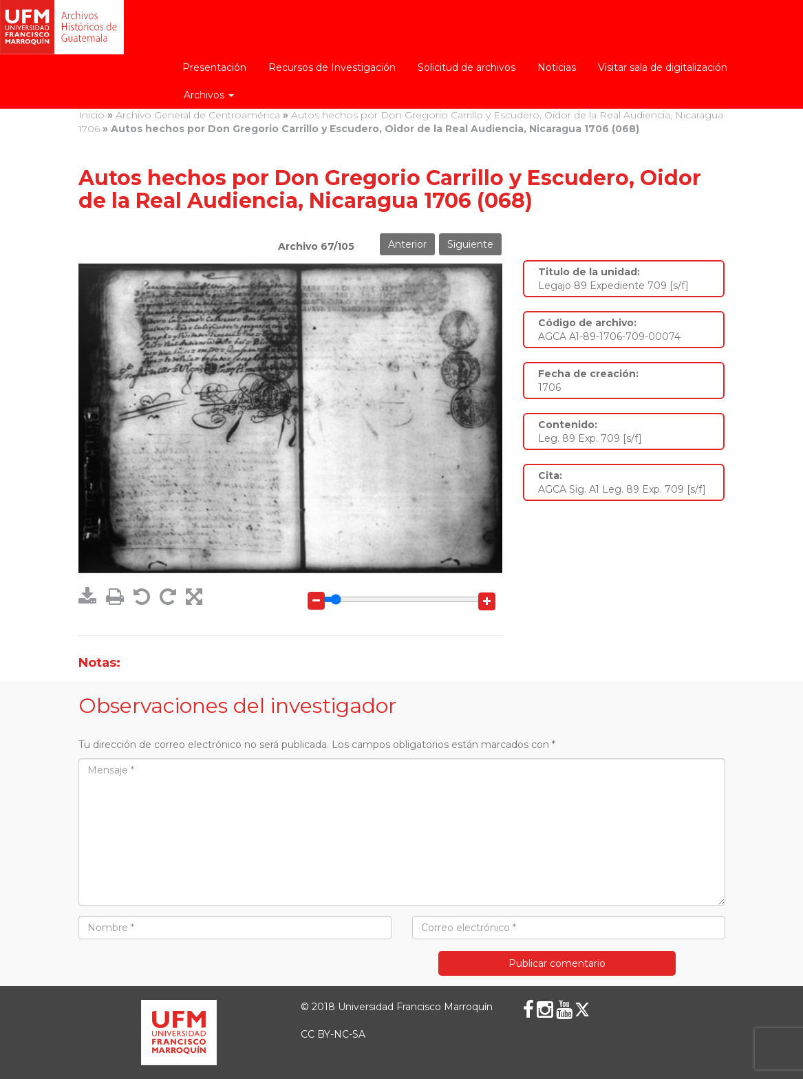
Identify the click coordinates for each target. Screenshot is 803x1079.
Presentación (214, 67)
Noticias (556, 67)
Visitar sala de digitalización (662, 67)
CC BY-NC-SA (333, 1034)
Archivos (209, 95)
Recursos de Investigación (332, 67)
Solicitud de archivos (466, 67)
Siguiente (470, 244)
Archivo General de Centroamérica (198, 115)
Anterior (407, 244)
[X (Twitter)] (582, 1009)
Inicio (91, 115)
